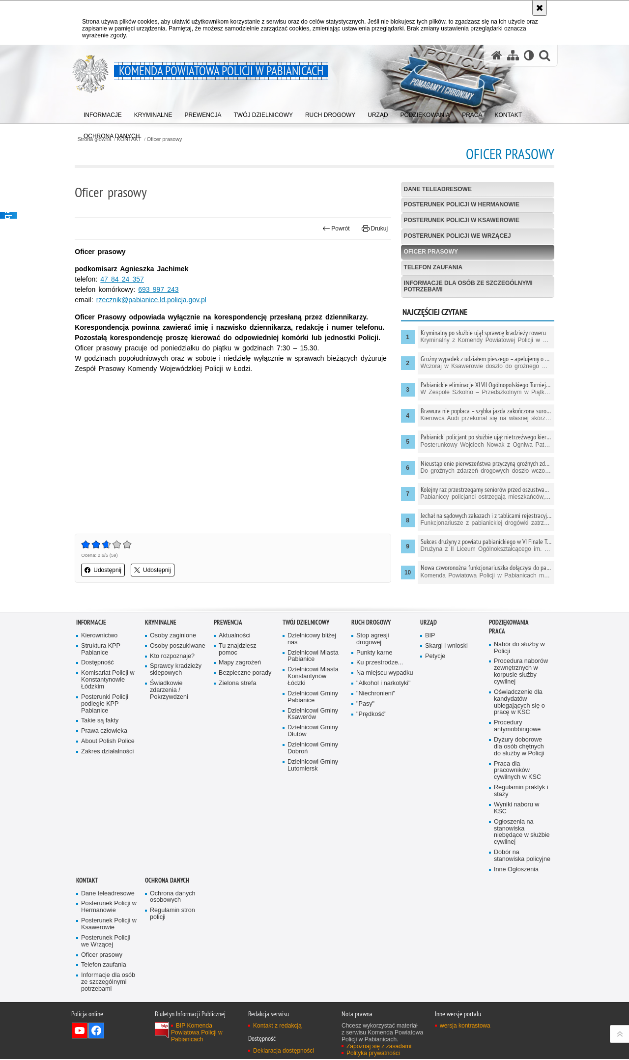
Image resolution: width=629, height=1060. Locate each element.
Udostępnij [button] (104, 570)
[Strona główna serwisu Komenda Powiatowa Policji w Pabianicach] (496, 56)
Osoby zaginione (173, 635)
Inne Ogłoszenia (516, 870)
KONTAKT (87, 881)
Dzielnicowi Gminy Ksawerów (312, 714)
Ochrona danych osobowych (173, 897)
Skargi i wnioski (446, 646)
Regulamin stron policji (172, 914)
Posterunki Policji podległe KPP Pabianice (104, 704)
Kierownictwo (99, 635)
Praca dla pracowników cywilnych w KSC (517, 771)
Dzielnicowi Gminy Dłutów (312, 731)
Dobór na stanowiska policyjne (522, 856)
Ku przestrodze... (379, 662)
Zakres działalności (107, 751)
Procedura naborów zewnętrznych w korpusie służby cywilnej (521, 671)
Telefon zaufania (432, 267)
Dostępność (97, 662)
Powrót (335, 228)
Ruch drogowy (371, 622)
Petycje (435, 656)
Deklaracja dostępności (283, 1051)
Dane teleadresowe (437, 189)
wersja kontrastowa (465, 1026)
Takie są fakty (99, 721)
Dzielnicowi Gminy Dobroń (312, 748)
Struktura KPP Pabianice (100, 649)
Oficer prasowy (166, 139)
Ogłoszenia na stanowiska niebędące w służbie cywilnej (522, 832)
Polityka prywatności (373, 1054)
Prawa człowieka (104, 731)
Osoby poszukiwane (177, 646)
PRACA (497, 631)
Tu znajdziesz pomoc (238, 649)
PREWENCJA (228, 622)
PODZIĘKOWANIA (509, 622)
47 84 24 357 (123, 279)
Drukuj (374, 228)
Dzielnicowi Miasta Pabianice (313, 656)
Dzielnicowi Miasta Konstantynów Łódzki (313, 676)
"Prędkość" (371, 714)
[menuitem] (102, 113)
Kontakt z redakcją (277, 1026)
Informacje (91, 622)
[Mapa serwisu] (513, 56)
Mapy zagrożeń (240, 662)
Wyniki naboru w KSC (517, 808)
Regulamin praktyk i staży (521, 791)
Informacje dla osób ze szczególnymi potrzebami (468, 286)
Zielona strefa (238, 683)
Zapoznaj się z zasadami (378, 1047)
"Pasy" (365, 704)
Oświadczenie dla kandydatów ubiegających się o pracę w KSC (519, 702)
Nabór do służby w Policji (519, 648)
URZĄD (428, 622)
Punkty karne (374, 653)
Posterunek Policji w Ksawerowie (461, 220)
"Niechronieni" (375, 693)
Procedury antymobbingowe (517, 726)
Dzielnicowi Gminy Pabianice (312, 697)
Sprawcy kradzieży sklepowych (175, 669)
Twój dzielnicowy (306, 622)
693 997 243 (160, 289)
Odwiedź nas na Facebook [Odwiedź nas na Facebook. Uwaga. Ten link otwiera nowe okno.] (96, 1031)
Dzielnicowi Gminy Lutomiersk (312, 765)
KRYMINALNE (160, 622)
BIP (430, 635)
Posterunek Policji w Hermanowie (461, 204)
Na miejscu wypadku (384, 673)
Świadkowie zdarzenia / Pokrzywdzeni (169, 690)
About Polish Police (108, 741)
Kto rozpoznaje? (172, 656)
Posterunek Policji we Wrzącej (457, 235)
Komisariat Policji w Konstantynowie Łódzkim (108, 680)
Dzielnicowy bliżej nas (311, 639)
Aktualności (235, 635)
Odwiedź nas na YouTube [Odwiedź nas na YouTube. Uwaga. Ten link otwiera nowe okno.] (79, 1031)
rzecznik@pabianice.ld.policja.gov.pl (152, 300)
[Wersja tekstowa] (529, 56)
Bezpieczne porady (245, 673)
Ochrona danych (167, 881)
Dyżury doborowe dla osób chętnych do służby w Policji (519, 747)
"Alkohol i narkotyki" (383, 683)
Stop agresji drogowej (372, 639)
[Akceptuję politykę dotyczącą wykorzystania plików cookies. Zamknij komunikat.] (539, 8)
